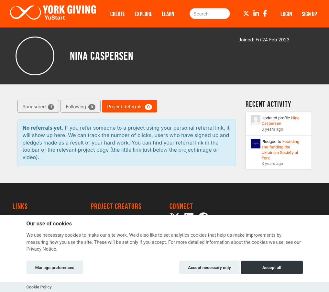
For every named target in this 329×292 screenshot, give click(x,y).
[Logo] (53, 13)
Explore (143, 13)
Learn (168, 13)
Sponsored (38, 107)
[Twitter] (246, 13)
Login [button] (286, 13)
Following (80, 107)
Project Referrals (129, 107)
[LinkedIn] (256, 13)
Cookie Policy (39, 287)
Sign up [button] (309, 13)
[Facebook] (265, 13)
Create (117, 13)
